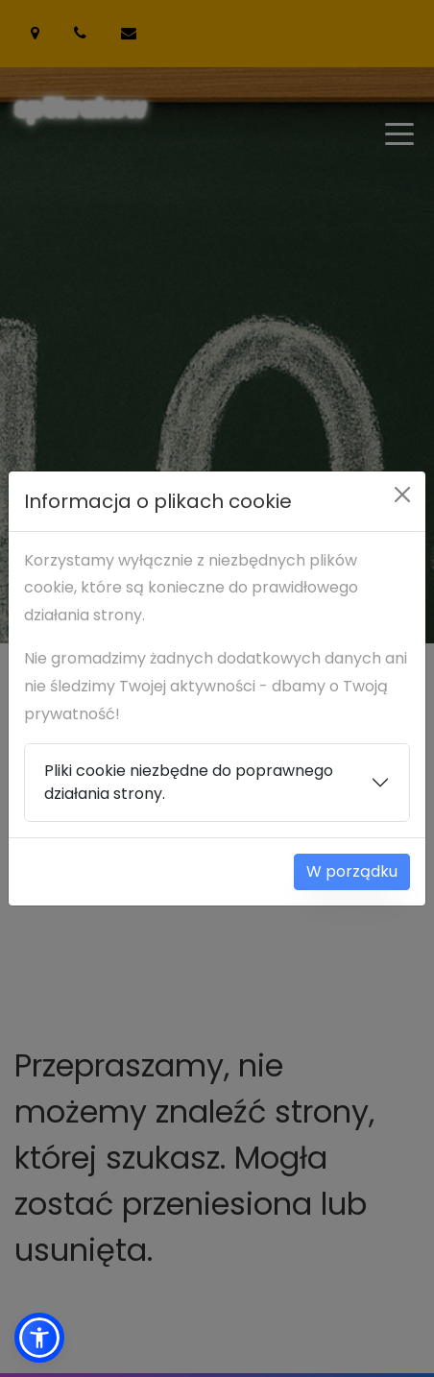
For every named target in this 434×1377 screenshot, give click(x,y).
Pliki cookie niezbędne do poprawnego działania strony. (188, 782)
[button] (39, 1337)
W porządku (352, 871)
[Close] (402, 494)
